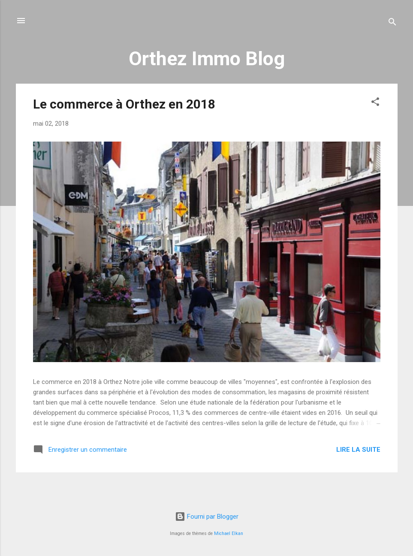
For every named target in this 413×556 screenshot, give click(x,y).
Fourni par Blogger (206, 516)
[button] (375, 103)
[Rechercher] (392, 23)
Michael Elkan (228, 533)
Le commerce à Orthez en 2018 (124, 104)
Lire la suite (358, 449)
